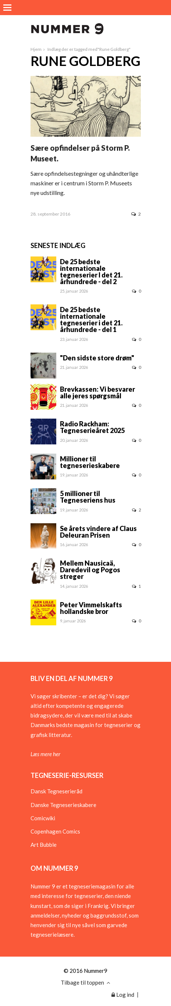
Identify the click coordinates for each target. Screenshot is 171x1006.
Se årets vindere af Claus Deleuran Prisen (98, 531)
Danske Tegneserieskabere (63, 804)
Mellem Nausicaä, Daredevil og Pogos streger (90, 570)
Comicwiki (43, 818)
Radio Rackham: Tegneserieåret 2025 (92, 427)
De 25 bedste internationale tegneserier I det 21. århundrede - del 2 (91, 271)
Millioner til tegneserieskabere (90, 462)
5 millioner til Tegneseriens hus (87, 496)
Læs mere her (45, 754)
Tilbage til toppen (85, 982)
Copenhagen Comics (55, 831)
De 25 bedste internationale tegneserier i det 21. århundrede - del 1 (91, 319)
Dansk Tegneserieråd (56, 791)
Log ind (122, 994)
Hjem (36, 49)
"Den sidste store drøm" (97, 357)
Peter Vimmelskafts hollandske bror (91, 608)
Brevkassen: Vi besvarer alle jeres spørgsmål (97, 392)
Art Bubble (44, 844)
